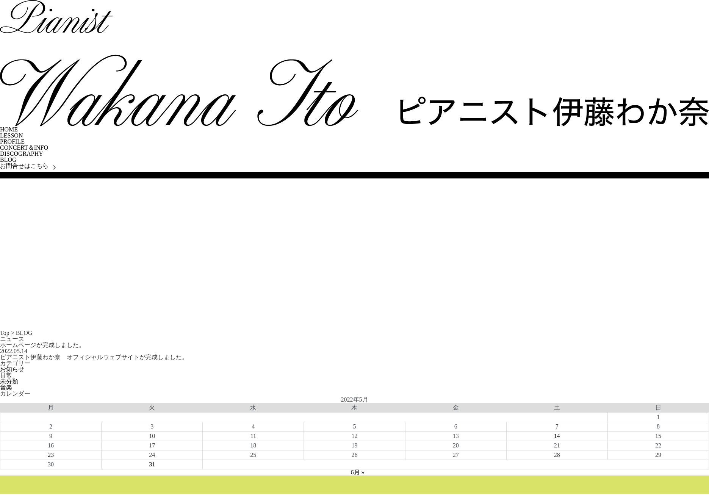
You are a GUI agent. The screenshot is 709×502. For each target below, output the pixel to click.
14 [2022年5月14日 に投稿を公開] (557, 436)
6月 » (358, 472)
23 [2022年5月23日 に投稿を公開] (51, 455)
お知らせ (12, 369)
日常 (6, 375)
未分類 (9, 381)
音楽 (6, 387)
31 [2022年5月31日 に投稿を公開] (152, 464)
